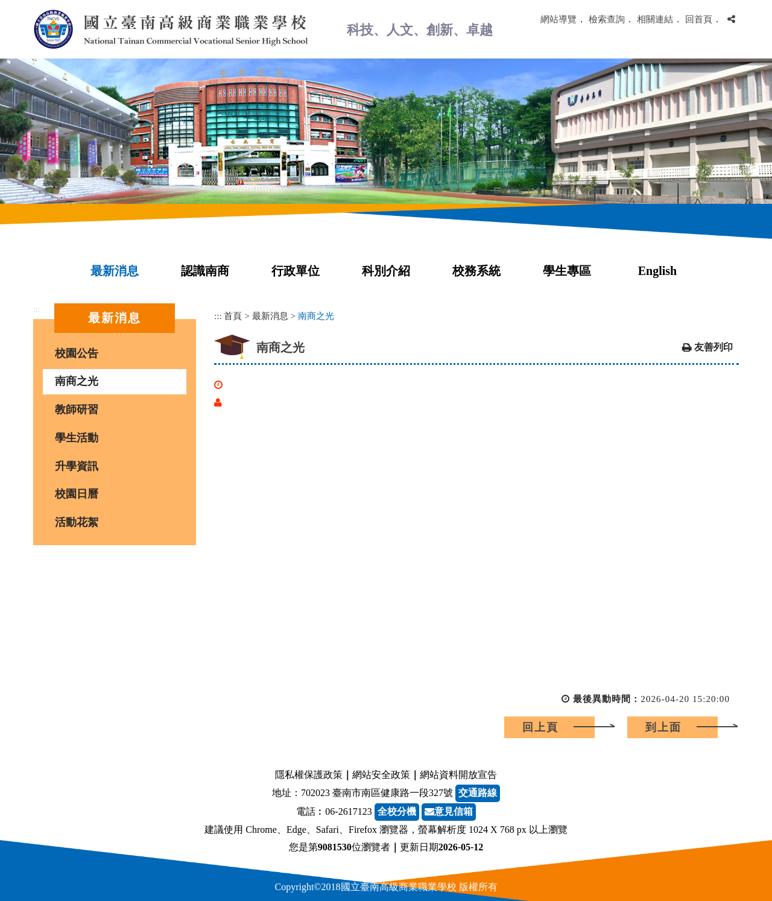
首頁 (233, 316)
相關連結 (655, 19)
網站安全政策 (381, 775)
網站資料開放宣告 (458, 775)
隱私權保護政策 (309, 775)
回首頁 (698, 19)
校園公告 (76, 353)
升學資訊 (76, 466)
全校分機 (397, 811)
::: (36, 309)
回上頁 (540, 727)
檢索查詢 (607, 19)
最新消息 (114, 270)
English (657, 270)
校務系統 (476, 270)
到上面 (663, 727)
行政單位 (295, 270)
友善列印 (713, 347)
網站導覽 (558, 19)
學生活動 (76, 438)
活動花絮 (76, 522)
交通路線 (477, 793)
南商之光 (76, 381)
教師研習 (76, 409)
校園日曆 (76, 494)
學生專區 (567, 270)
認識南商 (205, 270)
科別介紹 (386, 270)
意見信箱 (449, 811)
